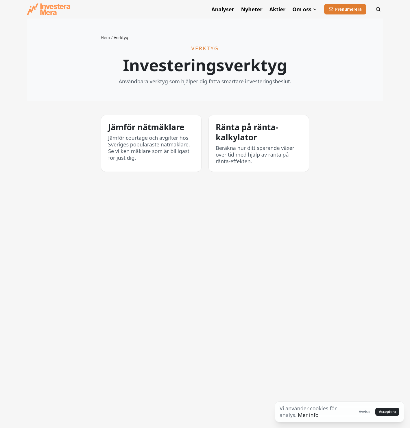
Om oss (304, 9)
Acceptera (387, 411)
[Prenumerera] (345, 9)
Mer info (308, 415)
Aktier (277, 9)
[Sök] (378, 9)
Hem (105, 37)
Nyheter (252, 9)
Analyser (222, 9)
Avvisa (364, 411)
